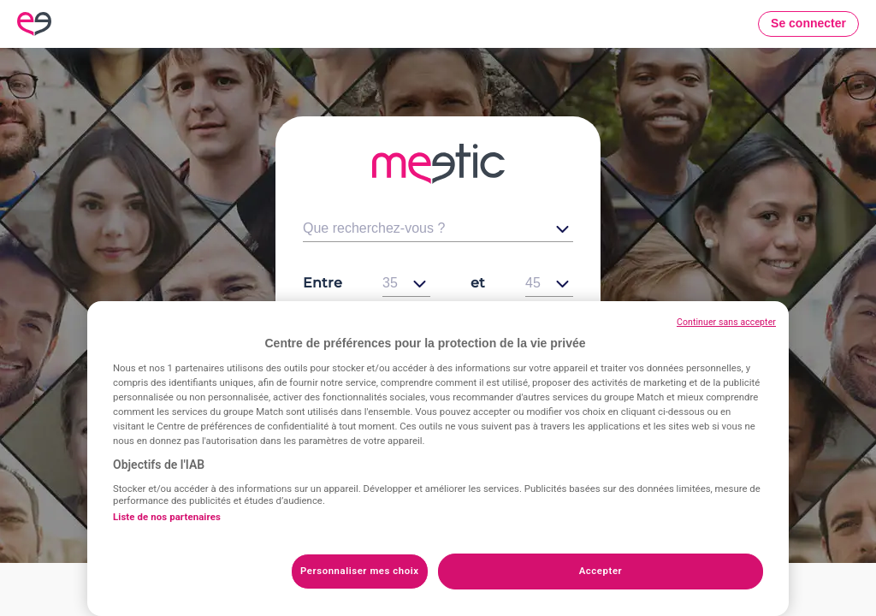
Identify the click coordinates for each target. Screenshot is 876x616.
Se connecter (808, 23)
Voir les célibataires (438, 393)
